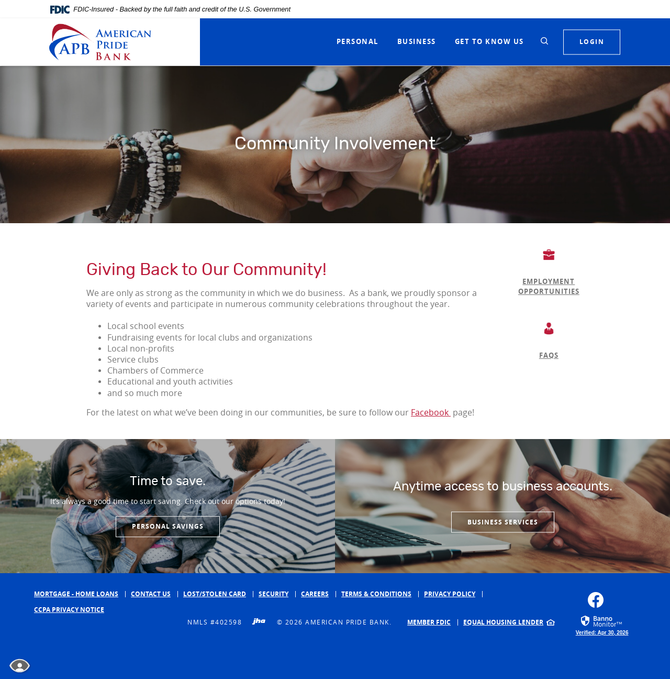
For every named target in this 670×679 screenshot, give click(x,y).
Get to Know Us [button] (489, 41)
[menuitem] (432, 622)
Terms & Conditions (376, 593)
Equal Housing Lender (503, 622)
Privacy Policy (449, 593)
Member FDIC (429, 622)
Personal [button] (357, 41)
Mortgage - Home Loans (76, 593)
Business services (502, 521)
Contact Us (151, 593)
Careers (315, 593)
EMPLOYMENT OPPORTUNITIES (548, 287)
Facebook (431, 412)
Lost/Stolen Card (214, 593)
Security (273, 593)
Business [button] (416, 41)
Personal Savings (168, 526)
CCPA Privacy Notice (69, 609)
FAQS (549, 355)
